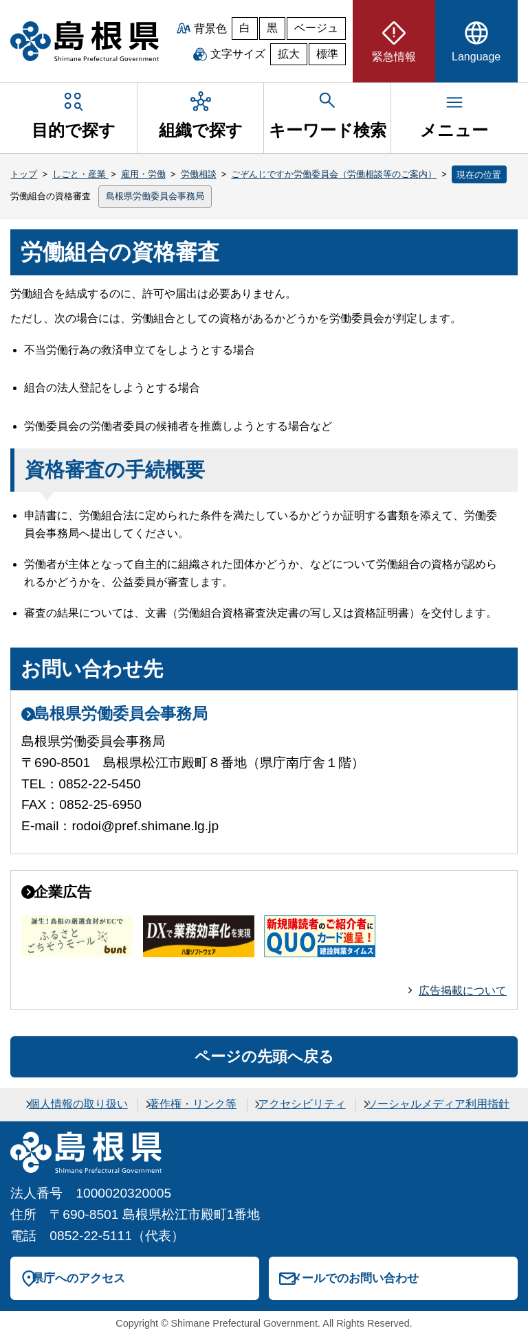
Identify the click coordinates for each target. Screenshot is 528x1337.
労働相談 (199, 174)
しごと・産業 (80, 174)
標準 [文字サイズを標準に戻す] (327, 54)
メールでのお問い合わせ (354, 1278)
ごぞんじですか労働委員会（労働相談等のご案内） (334, 174)
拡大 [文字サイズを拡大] (289, 54)
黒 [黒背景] (272, 28)
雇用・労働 (143, 174)
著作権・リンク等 (192, 1104)
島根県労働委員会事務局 (155, 196)
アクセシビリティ (302, 1104)
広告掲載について (463, 990)
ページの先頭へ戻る (264, 1056)
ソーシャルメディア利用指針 (437, 1104)
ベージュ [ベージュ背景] (316, 28)
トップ (23, 174)
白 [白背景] (244, 28)
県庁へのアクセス (78, 1278)
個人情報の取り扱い (78, 1104)
